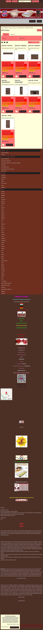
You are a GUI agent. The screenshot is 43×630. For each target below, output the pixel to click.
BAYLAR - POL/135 (7, 45)
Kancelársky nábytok (21, 289)
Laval (2, 230)
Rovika (2, 266)
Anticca (3, 179)
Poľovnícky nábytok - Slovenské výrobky (10, 163)
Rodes (2, 264)
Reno (2, 262)
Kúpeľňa (3, 287)
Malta (2, 244)
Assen (2, 181)
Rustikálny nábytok (21, 161)
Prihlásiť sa (8, 1)
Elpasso (3, 203)
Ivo (2, 222)
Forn (2, 209)
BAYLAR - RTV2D (33, 80)
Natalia (3, 246)
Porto (2, 258)
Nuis (2, 250)
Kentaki (3, 228)
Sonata (3, 268)
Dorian (3, 201)
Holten (3, 214)
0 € (40, 1)
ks (3, 76)
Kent (2, 226)
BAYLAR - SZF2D (6, 115)
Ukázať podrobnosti (5, 626)
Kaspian (3, 224)
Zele (2, 279)
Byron (2, 197)
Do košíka (9, 76)
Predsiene (3, 165)
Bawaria (3, 187)
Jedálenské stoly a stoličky (7, 169)
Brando (3, 195)
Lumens (3, 234)
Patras (2, 254)
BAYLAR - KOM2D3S (34, 45)
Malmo (2, 242)
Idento (2, 216)
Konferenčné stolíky (6, 283)
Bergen (3, 191)
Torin (2, 273)
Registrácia (14, 1)
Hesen (2, 211)
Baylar (2, 189)
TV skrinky (3, 281)
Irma (2, 220)
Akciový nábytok (5, 158)
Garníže (21, 293)
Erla (2, 205)
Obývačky (21, 173)
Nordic (3, 248)
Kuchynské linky (5, 167)
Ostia (2, 252)
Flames (3, 207)
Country (3, 199)
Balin (2, 185)
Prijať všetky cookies (14, 627)
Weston (3, 275)
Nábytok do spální (21, 285)
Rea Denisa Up (4, 260)
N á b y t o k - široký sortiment (21, 157)
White (2, 277)
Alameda (3, 175)
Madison (3, 238)
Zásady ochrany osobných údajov (13, 624)
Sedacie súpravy (21, 153)
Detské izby (21, 171)
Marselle (3, 240)
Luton (2, 236)
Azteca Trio (4, 183)
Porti (2, 256)
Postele (21, 155)
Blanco (3, 193)
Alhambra (3, 177)
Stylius (3, 271)
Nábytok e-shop (21, 151)
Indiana (3, 218)
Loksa (2, 232)
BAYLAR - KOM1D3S (20, 45)
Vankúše (3, 291)
